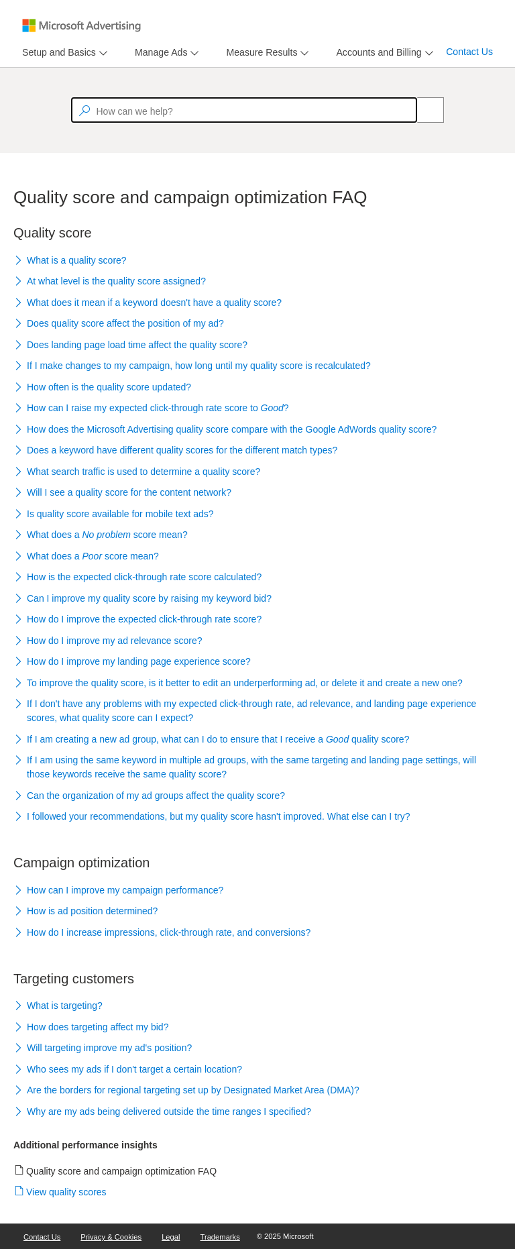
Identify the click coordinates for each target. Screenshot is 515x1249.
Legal (171, 1237)
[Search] (423, 110)
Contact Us (469, 51)
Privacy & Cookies (110, 1237)
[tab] (56, 52)
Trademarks (220, 1237)
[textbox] (244, 110)
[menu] (63, 52)
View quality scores (67, 1192)
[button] (257, 261)
